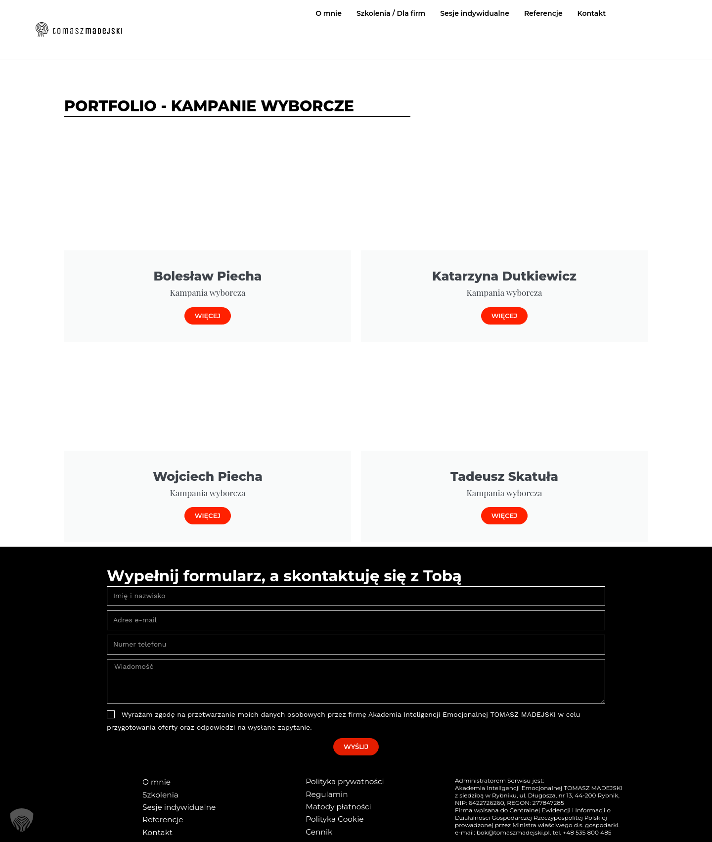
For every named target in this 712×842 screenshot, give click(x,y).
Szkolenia (158, 793)
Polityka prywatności (341, 781)
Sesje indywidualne (474, 13)
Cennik (318, 828)
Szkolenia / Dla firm (390, 13)
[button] (22, 820)
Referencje (543, 13)
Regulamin (325, 793)
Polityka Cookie (332, 816)
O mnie (328, 13)
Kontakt (592, 13)
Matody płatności (335, 804)
